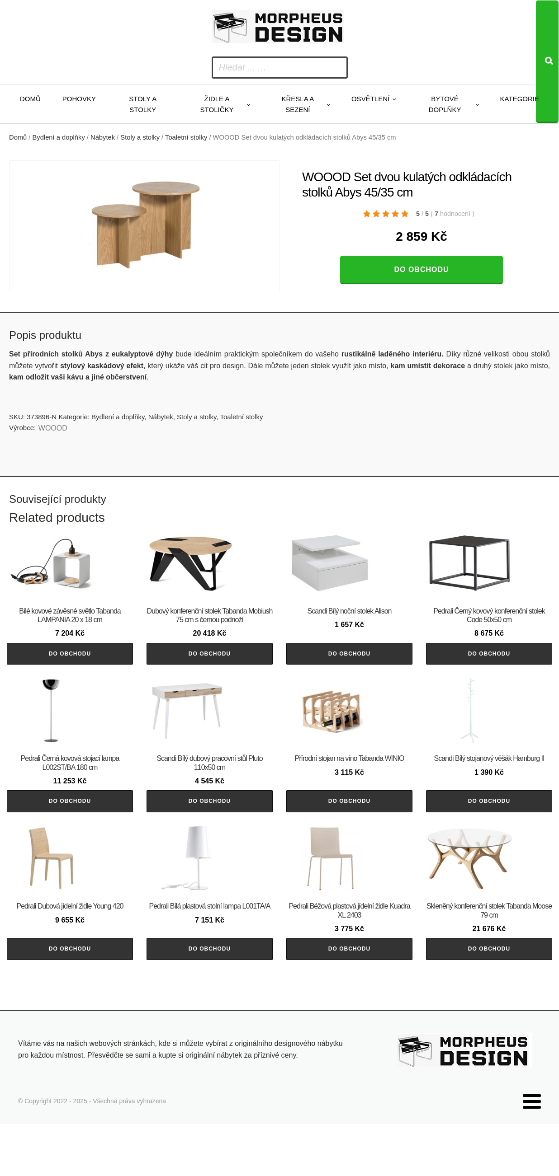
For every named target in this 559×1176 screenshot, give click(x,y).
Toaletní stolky (186, 137)
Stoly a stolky (142, 104)
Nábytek (102, 137)
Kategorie (519, 99)
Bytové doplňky (445, 104)
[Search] (547, 61)
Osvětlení (370, 99)
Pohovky (79, 99)
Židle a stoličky (217, 104)
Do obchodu (421, 269)
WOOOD (52, 428)
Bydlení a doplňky (59, 137)
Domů (30, 99)
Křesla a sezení (297, 104)
